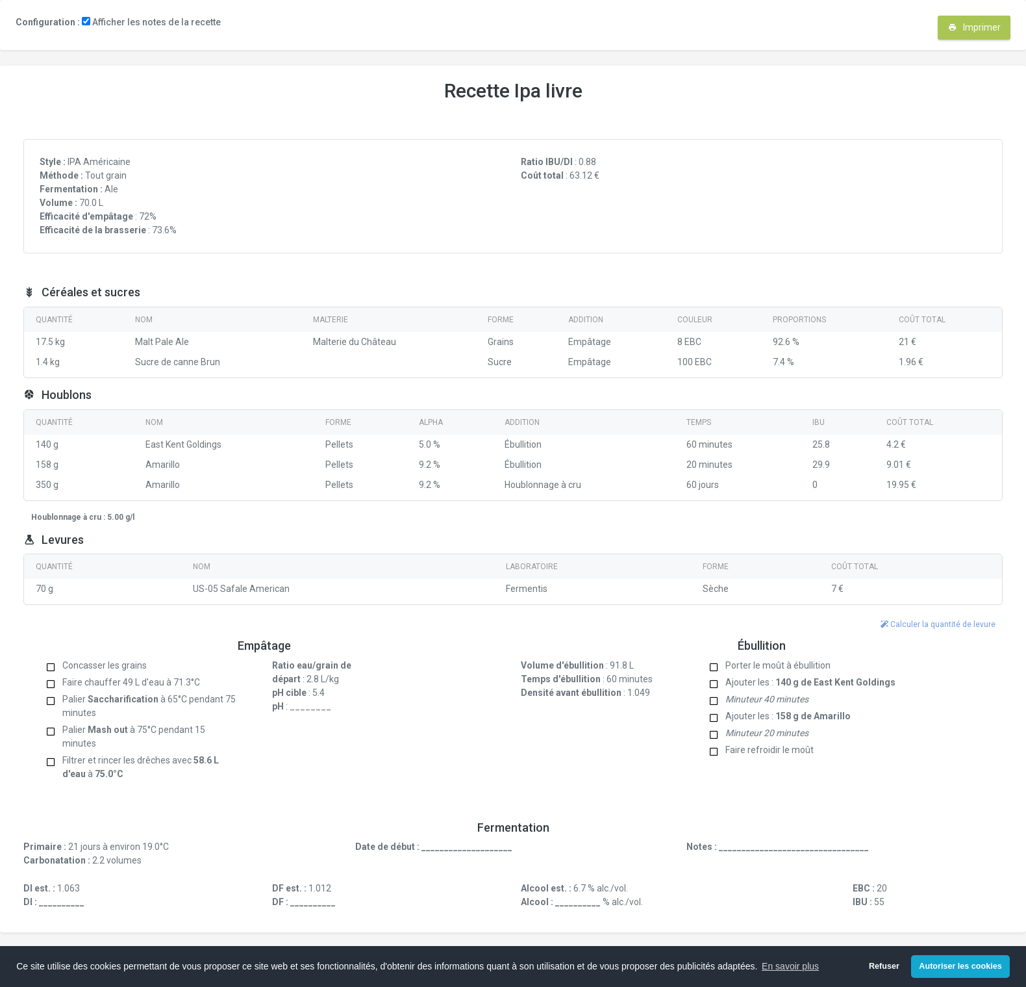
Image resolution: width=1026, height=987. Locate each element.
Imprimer (974, 27)
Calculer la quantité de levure (938, 624)
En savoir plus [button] (790, 966)
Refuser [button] (884, 966)
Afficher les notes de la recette (151, 22)
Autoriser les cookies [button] (960, 966)
